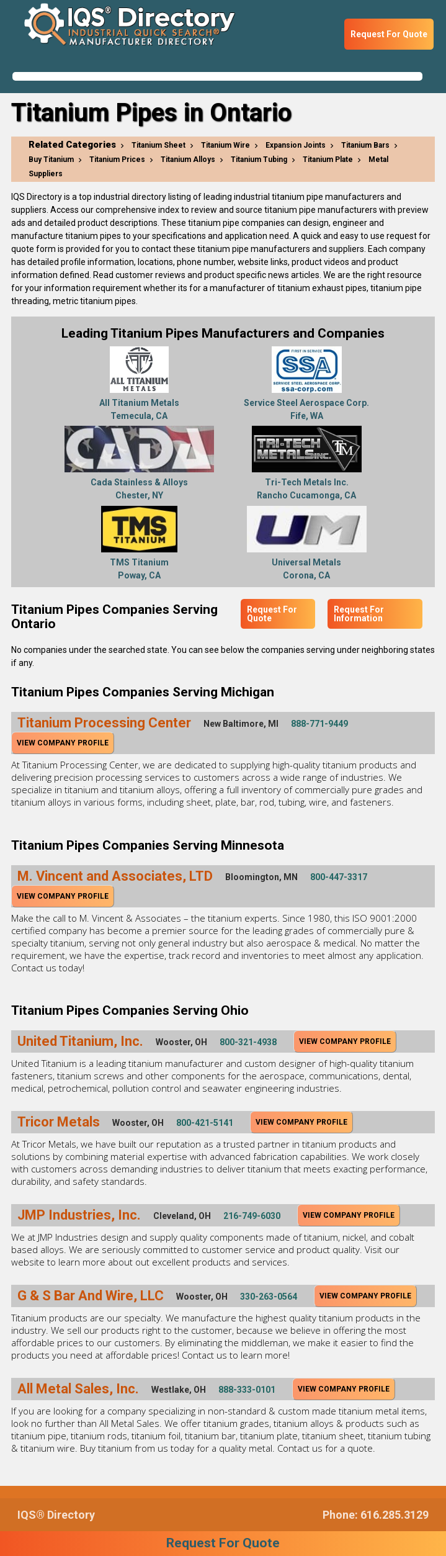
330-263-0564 (268, 1297)
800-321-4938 (248, 1042)
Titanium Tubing (259, 159)
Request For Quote (388, 34)
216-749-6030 (251, 1216)
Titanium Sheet (158, 145)
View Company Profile (63, 743)
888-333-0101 (246, 1390)
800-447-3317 (338, 877)
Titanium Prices (117, 159)
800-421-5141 (204, 1123)
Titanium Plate (328, 159)
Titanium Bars (365, 145)
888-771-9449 (319, 724)
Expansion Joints (295, 145)
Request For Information (359, 614)
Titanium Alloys (188, 159)
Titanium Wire (225, 145)
